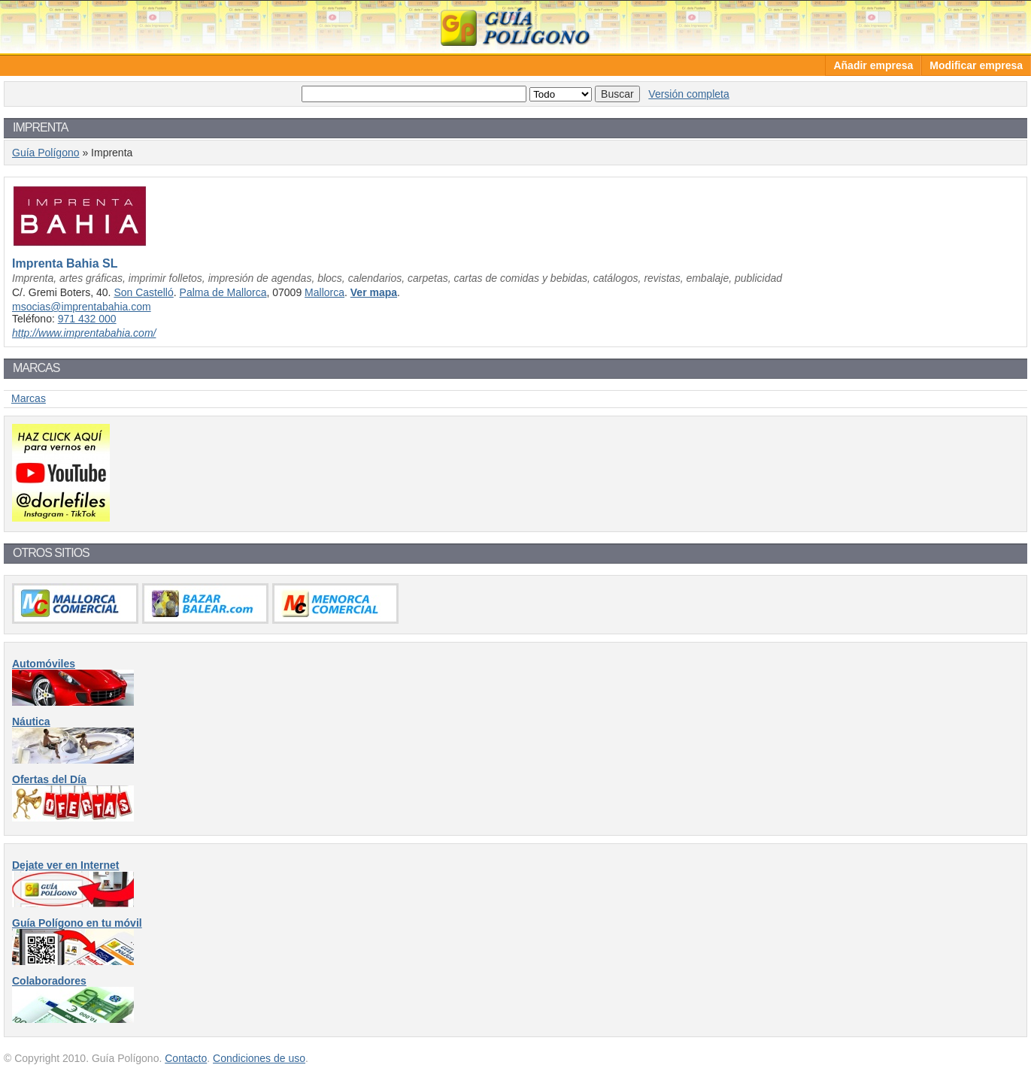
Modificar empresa (976, 65)
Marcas (28, 398)
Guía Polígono (516, 27)
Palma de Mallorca (223, 292)
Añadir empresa (873, 65)
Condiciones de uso (259, 1058)
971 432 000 (87, 319)
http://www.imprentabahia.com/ (84, 333)
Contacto (186, 1058)
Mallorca (324, 292)
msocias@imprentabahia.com (81, 307)
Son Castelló (143, 292)
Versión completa (688, 94)
